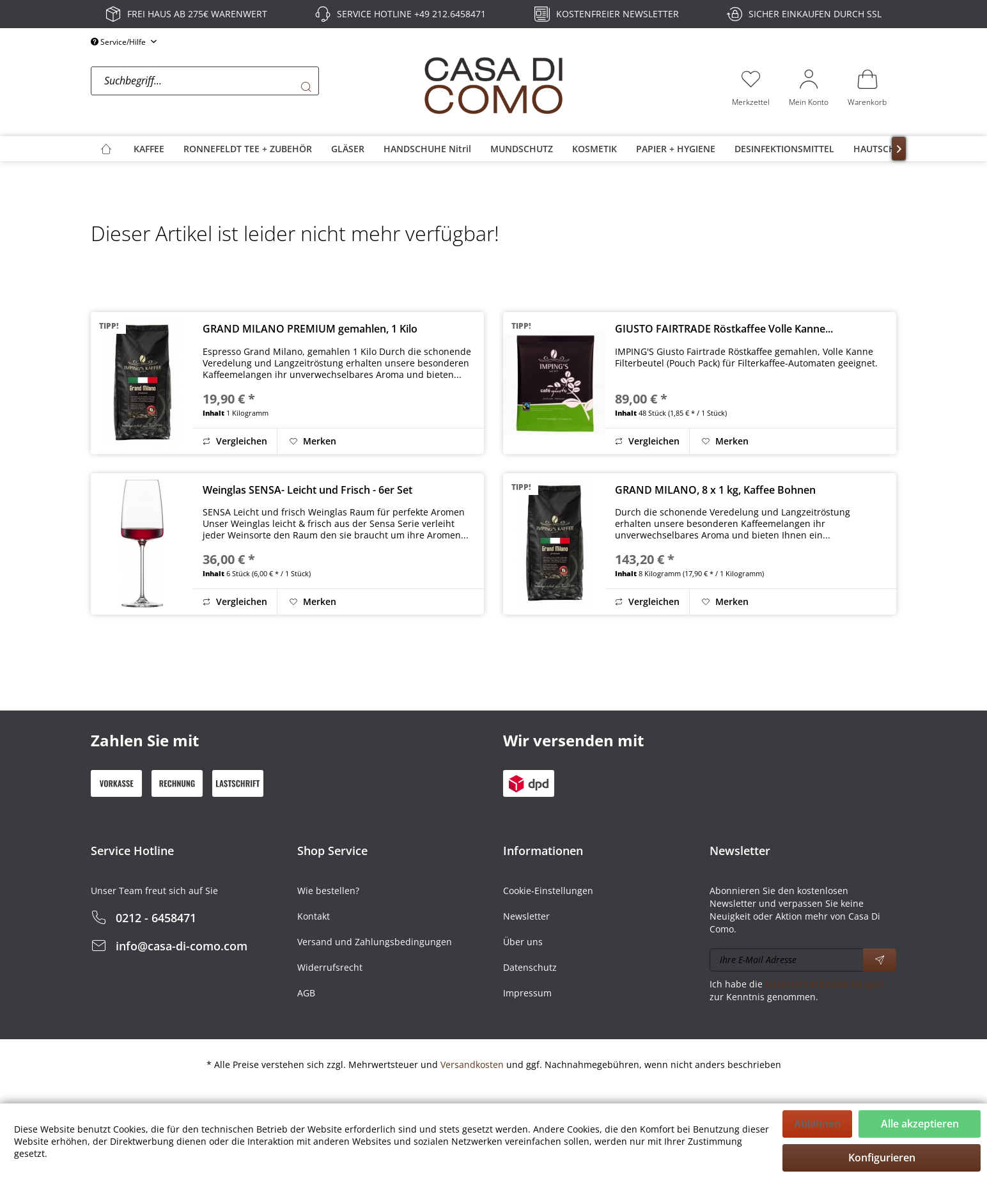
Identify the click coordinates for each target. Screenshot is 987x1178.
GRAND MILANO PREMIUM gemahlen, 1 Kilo (310, 329)
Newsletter (526, 916)
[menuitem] (254, 87)
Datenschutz (530, 967)
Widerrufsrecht (329, 967)
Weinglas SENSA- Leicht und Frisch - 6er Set (307, 490)
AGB (306, 993)
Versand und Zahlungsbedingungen (374, 942)
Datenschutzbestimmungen (824, 984)
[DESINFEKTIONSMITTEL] (784, 148)
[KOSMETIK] (594, 148)
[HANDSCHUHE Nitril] (427, 148)
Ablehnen (817, 1124)
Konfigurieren (881, 1158)
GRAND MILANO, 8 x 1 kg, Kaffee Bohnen (715, 490)
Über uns (523, 942)
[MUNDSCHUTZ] (522, 148)
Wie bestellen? (328, 890)
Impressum (527, 993)
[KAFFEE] (149, 148)
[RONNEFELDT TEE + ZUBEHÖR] (248, 148)
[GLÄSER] (348, 148)
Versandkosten (472, 1064)
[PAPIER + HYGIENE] (675, 148)
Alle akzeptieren (920, 1124)
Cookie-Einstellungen (548, 890)
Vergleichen (235, 441)
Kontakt (313, 916)
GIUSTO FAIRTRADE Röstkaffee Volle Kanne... (724, 329)
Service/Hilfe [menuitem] (119, 42)
